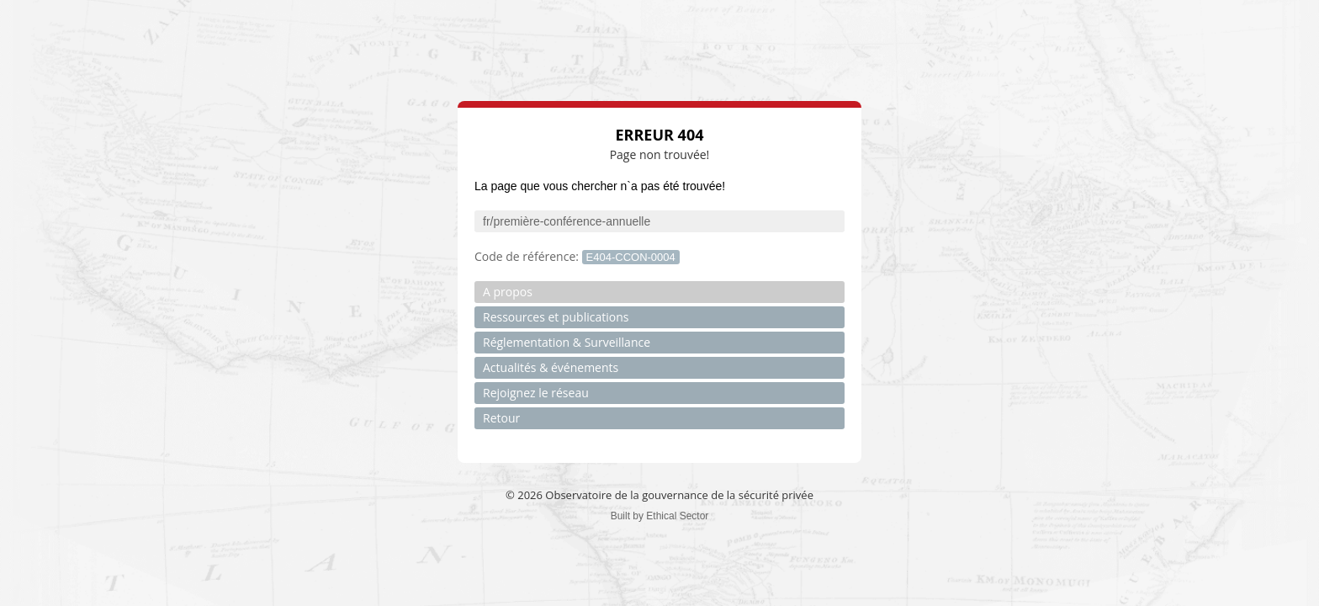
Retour (501, 418)
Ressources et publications (555, 317)
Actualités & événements (550, 367)
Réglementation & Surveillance (566, 342)
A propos (507, 292)
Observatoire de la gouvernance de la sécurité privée (679, 494)
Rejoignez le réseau (536, 393)
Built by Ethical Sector (660, 516)
